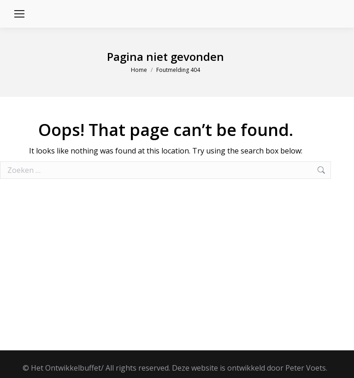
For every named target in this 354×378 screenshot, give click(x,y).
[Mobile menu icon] (19, 13)
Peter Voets (305, 368)
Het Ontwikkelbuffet (66, 368)
